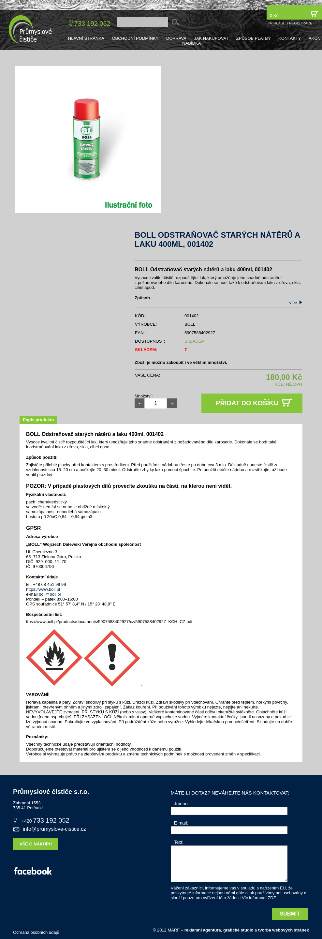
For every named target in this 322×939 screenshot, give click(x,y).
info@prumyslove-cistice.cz (49, 829)
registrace (301, 23)
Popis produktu (38, 419)
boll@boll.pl (50, 594)
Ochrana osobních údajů (36, 932)
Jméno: (181, 803)
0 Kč (294, 14)
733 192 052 (92, 23)
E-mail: (181, 823)
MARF (174, 930)
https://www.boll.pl (43, 589)
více (295, 302)
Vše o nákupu (36, 844)
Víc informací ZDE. (259, 897)
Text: (179, 842)
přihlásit (277, 23)
